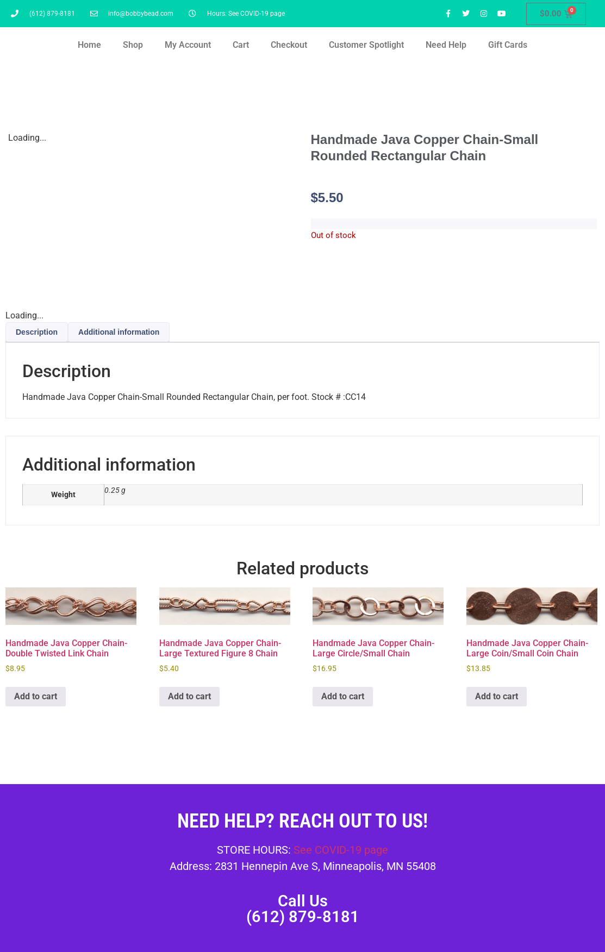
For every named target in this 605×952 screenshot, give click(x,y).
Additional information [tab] (118, 332)
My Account (188, 45)
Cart (241, 45)
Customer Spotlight (366, 45)
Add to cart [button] (35, 696)
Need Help (446, 45)
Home (89, 45)
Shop (133, 45)
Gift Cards (507, 45)
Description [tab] (37, 332)
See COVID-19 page (341, 849)
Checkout (289, 45)
